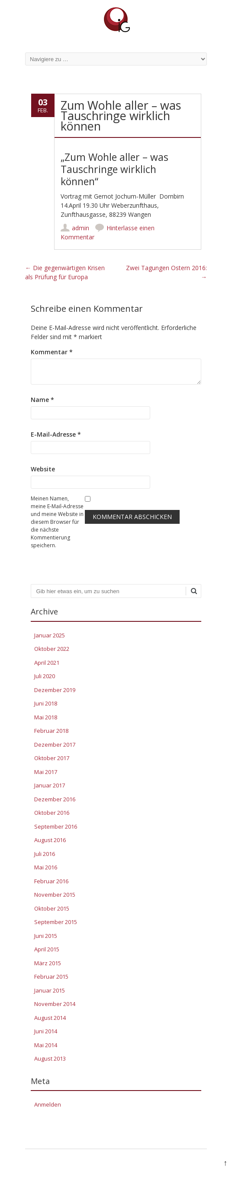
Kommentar (52, 352)
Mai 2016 (45, 867)
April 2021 (46, 662)
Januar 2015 (49, 990)
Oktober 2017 (51, 758)
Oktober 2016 (51, 812)
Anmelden (47, 1104)
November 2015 (54, 894)
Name (42, 399)
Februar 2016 (51, 881)
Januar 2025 (49, 635)
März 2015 (47, 963)
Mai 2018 (45, 717)
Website (43, 469)
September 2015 (55, 922)
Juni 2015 (45, 936)
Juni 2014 (45, 1031)
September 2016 (55, 826)
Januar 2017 (49, 785)
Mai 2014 (45, 1045)
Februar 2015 (51, 976)
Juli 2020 (44, 676)
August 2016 (50, 840)
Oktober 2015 (51, 908)
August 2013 (50, 1058)
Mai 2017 (45, 772)
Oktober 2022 (51, 649)
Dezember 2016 (54, 799)
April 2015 (46, 949)
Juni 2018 (45, 703)
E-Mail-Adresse (56, 434)
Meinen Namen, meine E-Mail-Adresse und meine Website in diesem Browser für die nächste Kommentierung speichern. (57, 522)
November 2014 (54, 1004)
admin (80, 228)
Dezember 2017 (54, 744)
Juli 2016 (44, 854)
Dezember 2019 (54, 690)
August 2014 (50, 1018)
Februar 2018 (51, 731)
